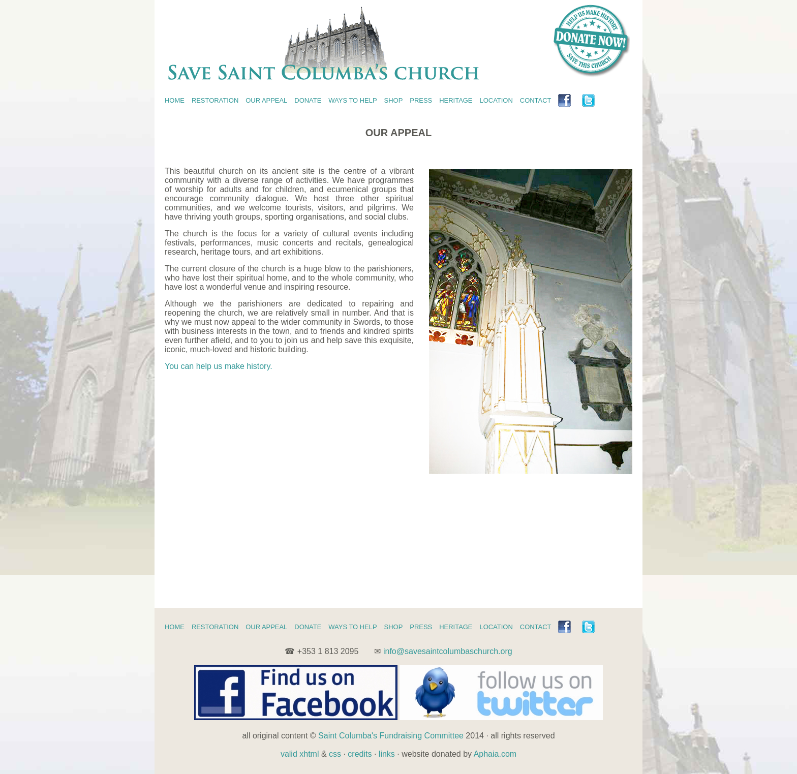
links (387, 754)
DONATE (307, 100)
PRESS (421, 100)
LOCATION (496, 100)
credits (360, 754)
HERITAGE (455, 100)
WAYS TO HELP (352, 100)
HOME (175, 100)
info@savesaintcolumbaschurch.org (447, 651)
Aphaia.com (495, 754)
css (335, 754)
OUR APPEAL (266, 100)
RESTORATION (215, 100)
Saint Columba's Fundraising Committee (391, 735)
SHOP (393, 100)
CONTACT (535, 100)
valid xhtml (300, 754)
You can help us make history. (218, 366)
